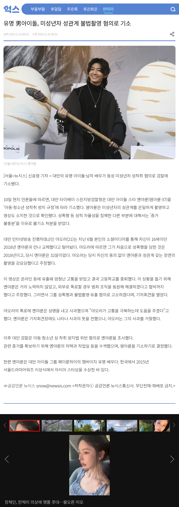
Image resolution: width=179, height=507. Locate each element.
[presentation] (4, 425)
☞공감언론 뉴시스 (19, 386)
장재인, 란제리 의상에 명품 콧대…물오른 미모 (44, 502)
